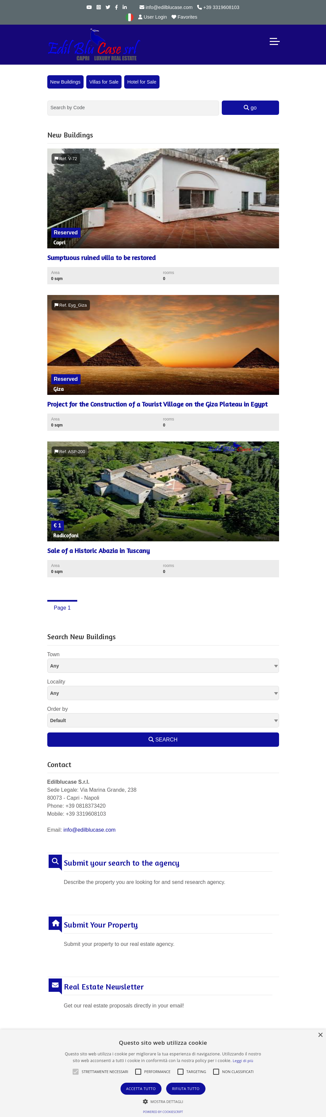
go (250, 108)
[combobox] (163, 666)
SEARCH (163, 739)
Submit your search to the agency (121, 863)
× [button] (320, 1035)
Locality (56, 682)
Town (53, 654)
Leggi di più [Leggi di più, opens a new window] (243, 1060)
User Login (152, 17)
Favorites (184, 17)
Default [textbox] (58, 720)
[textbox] (163, 665)
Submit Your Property (101, 925)
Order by (57, 709)
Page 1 (62, 608)
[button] (75, 1071)
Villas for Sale (104, 82)
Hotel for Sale (141, 82)
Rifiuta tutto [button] (185, 1088)
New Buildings (65, 82)
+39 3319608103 (218, 7)
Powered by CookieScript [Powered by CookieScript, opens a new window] (163, 1112)
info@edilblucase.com (166, 7)
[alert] (163, 1073)
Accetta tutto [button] (141, 1088)
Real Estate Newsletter (104, 986)
